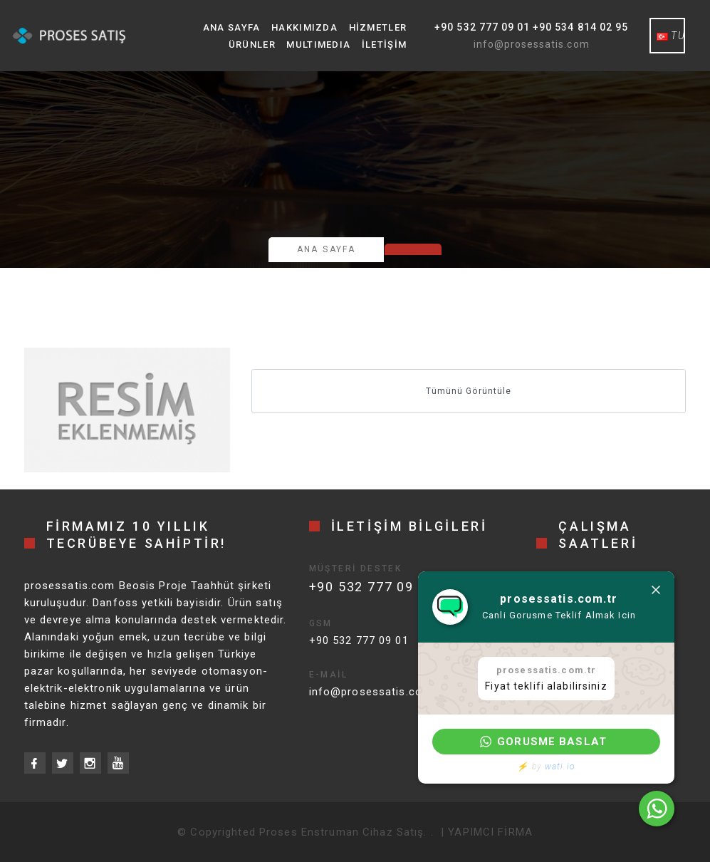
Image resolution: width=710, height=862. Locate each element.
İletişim (384, 44)
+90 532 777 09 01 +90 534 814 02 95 (531, 27)
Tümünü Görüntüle (468, 391)
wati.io (560, 767)
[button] (546, 741)
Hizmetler (378, 27)
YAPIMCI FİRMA (490, 832)
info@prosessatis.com (532, 44)
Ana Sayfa (232, 27)
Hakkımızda (304, 27)
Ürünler (252, 44)
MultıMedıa (318, 44)
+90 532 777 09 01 (359, 640)
